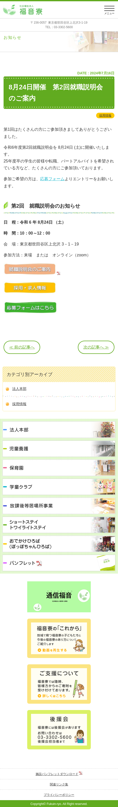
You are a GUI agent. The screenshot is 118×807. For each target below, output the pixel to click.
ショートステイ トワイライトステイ (59, 525)
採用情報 (105, 115)
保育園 (59, 468)
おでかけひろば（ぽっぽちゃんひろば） (59, 544)
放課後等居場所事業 (59, 506)
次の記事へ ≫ (96, 347)
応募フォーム (52, 179)
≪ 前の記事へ (22, 347)
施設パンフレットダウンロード (57, 774)
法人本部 (19, 389)
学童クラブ (59, 487)
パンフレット (59, 563)
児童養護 (59, 449)
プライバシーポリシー (59, 795)
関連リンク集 (59, 784)
